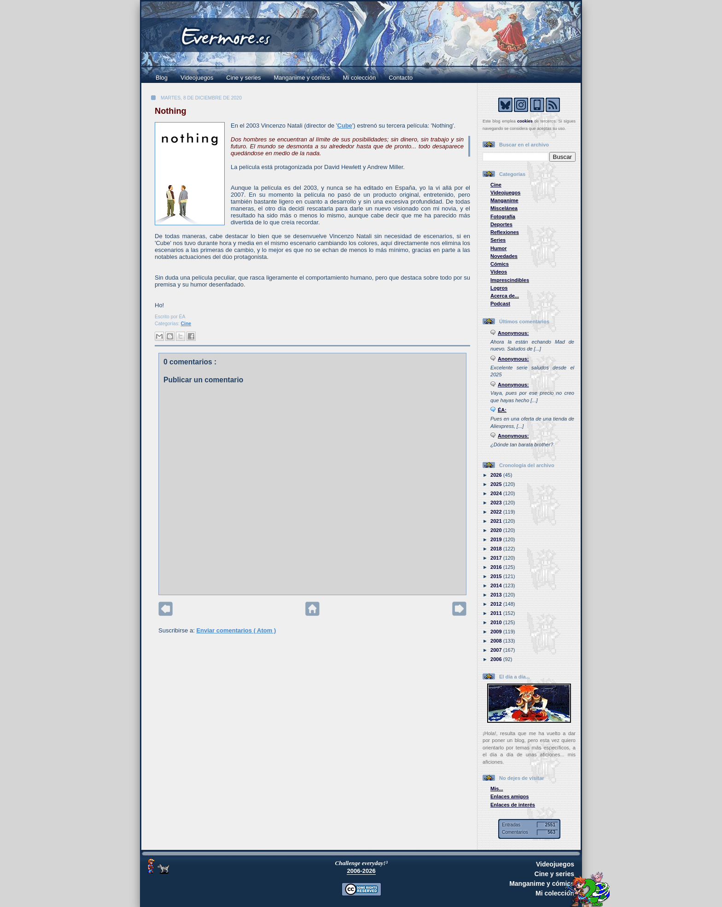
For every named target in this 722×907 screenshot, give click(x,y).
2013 (496, 594)
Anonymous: (513, 333)
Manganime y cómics (302, 77)
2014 (496, 585)
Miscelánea (504, 208)
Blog (162, 77)
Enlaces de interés (512, 805)
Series (498, 240)
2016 (496, 567)
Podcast (500, 303)
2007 (496, 650)
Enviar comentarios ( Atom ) (236, 630)
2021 (496, 521)
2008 (496, 641)
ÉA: (502, 410)
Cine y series (243, 77)
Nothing (170, 111)
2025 (496, 484)
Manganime (504, 200)
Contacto (401, 77)
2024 (496, 493)
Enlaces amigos (509, 796)
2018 (496, 548)
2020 (496, 530)
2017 (496, 558)
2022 (496, 512)
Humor (498, 248)
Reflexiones (504, 232)
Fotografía (502, 216)
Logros (498, 288)
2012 (496, 604)
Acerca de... (504, 295)
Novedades (504, 256)
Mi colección (359, 77)
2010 (496, 622)
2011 (496, 613)
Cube (344, 125)
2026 (496, 475)
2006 (496, 659)
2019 (496, 539)
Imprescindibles (509, 280)
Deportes (501, 224)
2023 (496, 502)
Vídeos (498, 272)
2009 (496, 631)
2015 (496, 576)
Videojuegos (196, 77)
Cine (186, 323)
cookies (525, 121)
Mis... (496, 788)
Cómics (499, 264)
